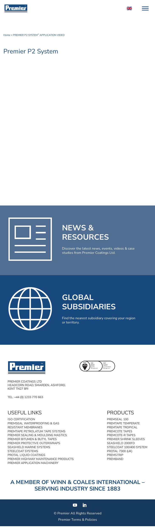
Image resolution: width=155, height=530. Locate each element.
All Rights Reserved (86, 513)
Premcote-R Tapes (121, 435)
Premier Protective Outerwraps (34, 443)
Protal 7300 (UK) (119, 451)
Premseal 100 (117, 419)
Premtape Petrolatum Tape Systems (36, 431)
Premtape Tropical (122, 427)
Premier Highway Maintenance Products (41, 459)
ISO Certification (21, 419)
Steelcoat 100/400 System (127, 447)
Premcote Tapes (119, 431)
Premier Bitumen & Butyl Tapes (32, 439)
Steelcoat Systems (23, 451)
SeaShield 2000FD (121, 443)
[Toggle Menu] (145, 8)
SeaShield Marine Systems (29, 447)
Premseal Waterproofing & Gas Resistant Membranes (33, 425)
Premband (115, 459)
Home (6, 35)
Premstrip (115, 455)
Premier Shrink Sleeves (126, 439)
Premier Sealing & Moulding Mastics (37, 435)
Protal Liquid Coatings (26, 455)
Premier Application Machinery (33, 463)
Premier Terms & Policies (77, 519)
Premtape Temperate (123, 423)
